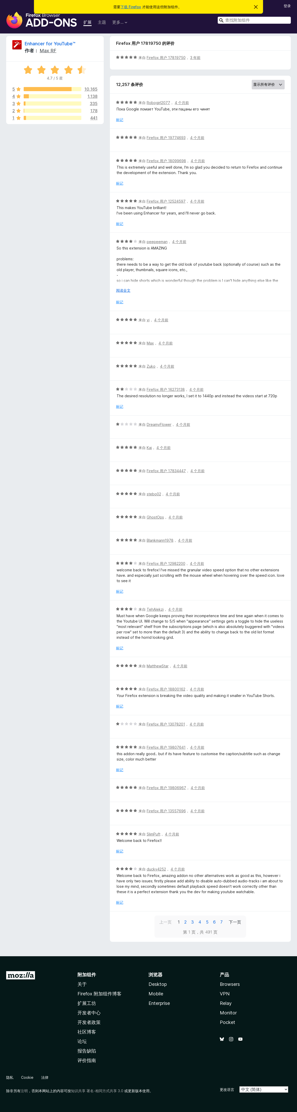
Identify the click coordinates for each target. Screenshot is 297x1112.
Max (150, 343)
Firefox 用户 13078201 (166, 724)
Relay (226, 1003)
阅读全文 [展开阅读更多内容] (123, 290)
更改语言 (227, 1089)
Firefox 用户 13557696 (166, 811)
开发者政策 (89, 1022)
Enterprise (159, 1003)
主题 (102, 22)
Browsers (230, 984)
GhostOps (155, 517)
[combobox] (254, 20)
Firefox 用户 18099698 (166, 161)
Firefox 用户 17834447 (166, 471)
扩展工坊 (86, 1003)
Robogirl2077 (158, 102)
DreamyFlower (159, 424)
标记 (119, 119)
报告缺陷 (86, 1051)
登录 (287, 6)
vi (148, 320)
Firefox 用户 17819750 (166, 57)
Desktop (157, 984)
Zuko (151, 366)
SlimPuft (153, 834)
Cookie (27, 1077)
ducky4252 (156, 869)
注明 (24, 1091)
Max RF (48, 50)
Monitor (228, 1012)
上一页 (165, 922)
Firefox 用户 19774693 (166, 137)
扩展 (87, 22)
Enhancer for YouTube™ (50, 43)
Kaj (149, 447)
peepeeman (157, 241)
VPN (225, 993)
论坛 (82, 1041)
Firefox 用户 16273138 (166, 389)
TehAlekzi (155, 609)
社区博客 (86, 1032)
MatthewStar (158, 666)
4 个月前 (182, 102)
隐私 (9, 1077)
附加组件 (86, 974)
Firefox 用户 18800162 (166, 689)
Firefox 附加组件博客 (99, 993)
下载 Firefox (130, 7)
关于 (82, 984)
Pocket (227, 1022)
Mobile (155, 993)
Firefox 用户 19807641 (166, 747)
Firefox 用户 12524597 (166, 201)
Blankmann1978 (160, 540)
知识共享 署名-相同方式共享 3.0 (97, 1091)
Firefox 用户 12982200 (166, 563)
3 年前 (195, 57)
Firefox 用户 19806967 (166, 788)
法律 (44, 1077)
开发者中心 (89, 1012)
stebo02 (154, 494)
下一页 (235, 922)
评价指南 (86, 1060)
